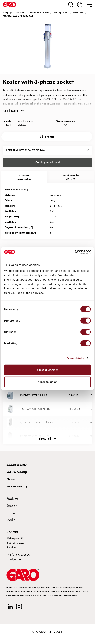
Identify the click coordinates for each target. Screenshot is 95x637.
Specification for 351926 (71, 177)
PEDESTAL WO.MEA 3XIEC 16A (18, 16)
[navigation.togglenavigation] (89, 4)
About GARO (16, 465)
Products (20, 12)
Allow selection (47, 381)
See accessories (65, 121)
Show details (75, 358)
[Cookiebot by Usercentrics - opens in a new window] (75, 252)
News (10, 479)
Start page (7, 12)
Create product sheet (47, 162)
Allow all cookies (48, 369)
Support (49, 136)
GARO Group (16, 472)
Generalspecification (24, 177)
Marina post (78, 12)
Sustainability (17, 486)
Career (11, 512)
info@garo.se (13, 559)
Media (10, 519)
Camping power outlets (39, 12)
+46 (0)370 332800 (18, 555)
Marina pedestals (60, 12)
